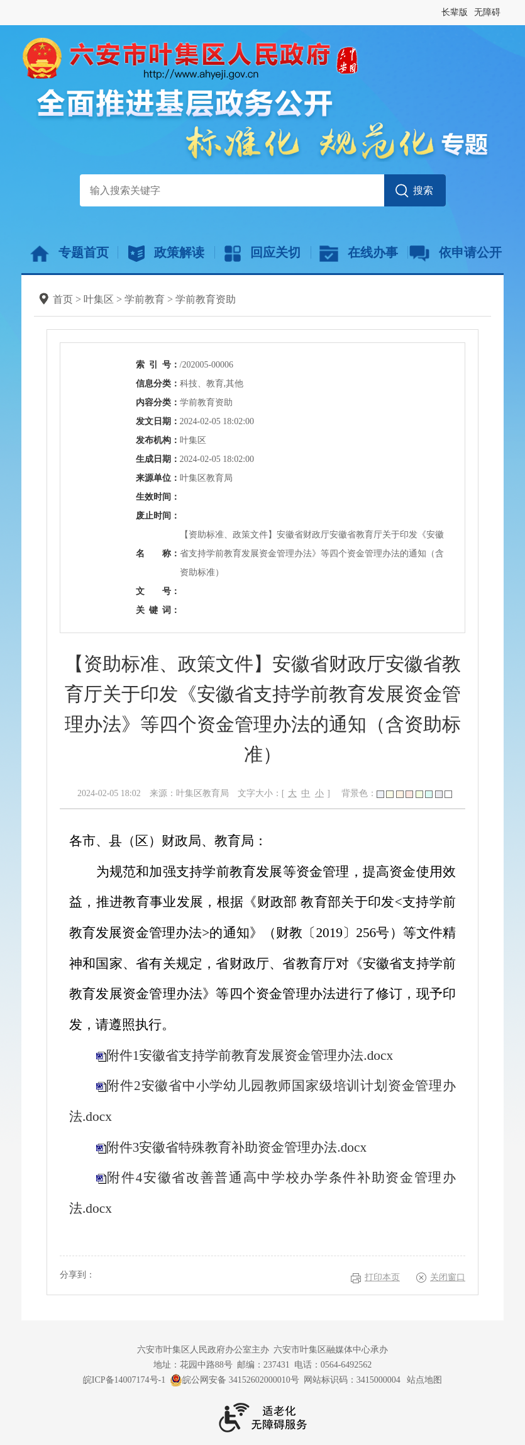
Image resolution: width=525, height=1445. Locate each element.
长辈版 (454, 12)
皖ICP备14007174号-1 (124, 1380)
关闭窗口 (447, 1277)
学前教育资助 (205, 299)
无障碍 (487, 12)
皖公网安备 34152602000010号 (234, 1380)
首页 (63, 299)
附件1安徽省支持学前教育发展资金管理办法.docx (249, 1055)
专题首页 (69, 253)
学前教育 (144, 299)
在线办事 (358, 253)
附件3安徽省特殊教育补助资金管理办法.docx (236, 1147)
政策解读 (166, 253)
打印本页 (382, 1277)
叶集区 (99, 299)
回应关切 (262, 253)
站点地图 (424, 1380)
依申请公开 (455, 253)
